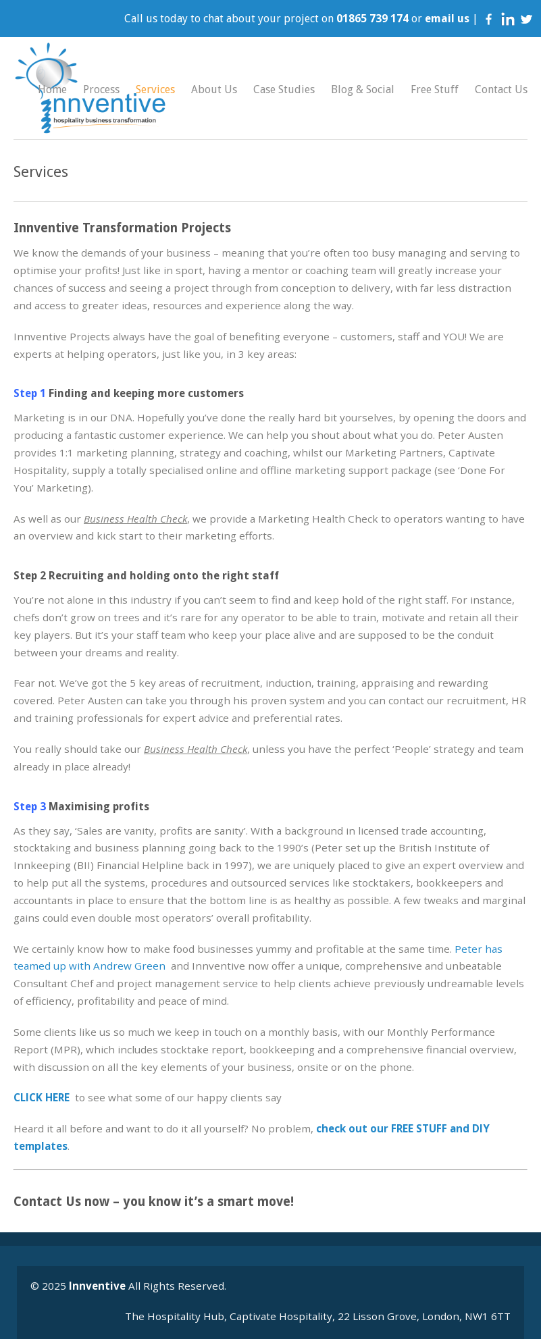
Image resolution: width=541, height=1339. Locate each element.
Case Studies (284, 89)
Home (52, 89)
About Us (214, 89)
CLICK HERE (42, 1097)
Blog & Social (362, 89)
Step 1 (30, 393)
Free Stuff (435, 89)
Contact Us (501, 89)
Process (101, 89)
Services (155, 89)
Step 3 (30, 806)
